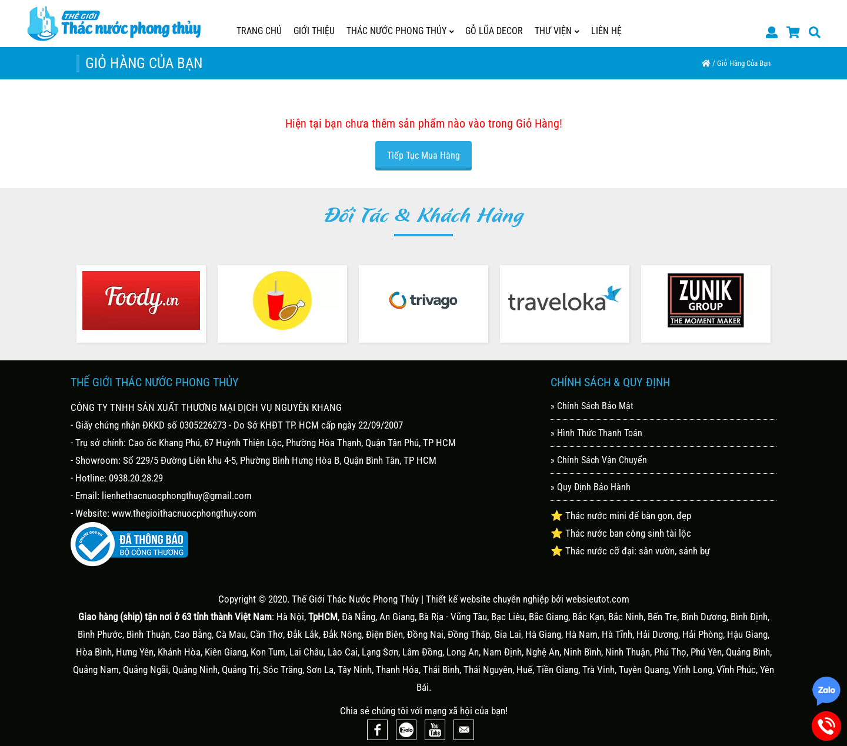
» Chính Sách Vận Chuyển (599, 460)
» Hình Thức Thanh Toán (596, 433)
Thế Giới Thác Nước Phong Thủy (355, 599)
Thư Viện (557, 30)
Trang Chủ (259, 30)
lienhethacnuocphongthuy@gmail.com (177, 495)
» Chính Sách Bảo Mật (592, 406)
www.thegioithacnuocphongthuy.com (184, 513)
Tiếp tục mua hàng (423, 155)
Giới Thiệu (314, 30)
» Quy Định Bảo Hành (591, 487)
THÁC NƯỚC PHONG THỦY (400, 30)
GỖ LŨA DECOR (494, 30)
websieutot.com (597, 599)
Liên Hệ (606, 30)
